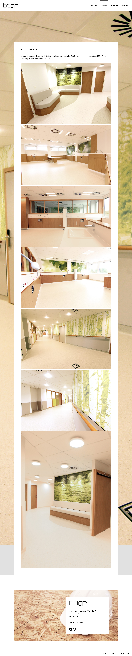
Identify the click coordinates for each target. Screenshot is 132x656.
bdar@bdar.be (74, 616)
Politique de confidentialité (110, 653)
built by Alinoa (124, 653)
